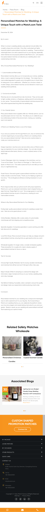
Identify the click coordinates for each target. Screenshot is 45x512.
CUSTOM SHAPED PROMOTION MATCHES (22, 422)
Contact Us (22, 429)
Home (5, 10)
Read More (26, 402)
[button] (21, 366)
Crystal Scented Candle (33, 358)
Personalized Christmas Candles (12, 359)
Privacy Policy (26, 495)
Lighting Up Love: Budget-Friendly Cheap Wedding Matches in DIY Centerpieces (32, 391)
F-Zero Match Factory (20, 494)
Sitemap (17, 495)
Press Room (14, 10)
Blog (22, 10)
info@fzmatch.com (10, 481)
